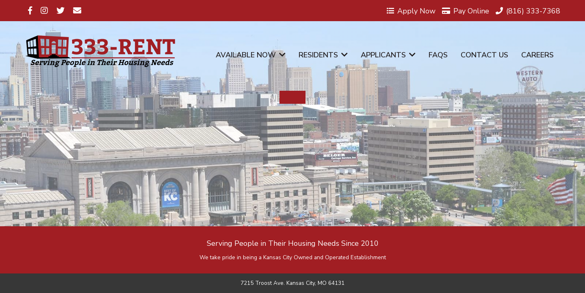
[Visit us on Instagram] (44, 11)
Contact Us (484, 55)
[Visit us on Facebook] (30, 11)
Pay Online (465, 10)
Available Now (251, 55)
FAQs (438, 55)
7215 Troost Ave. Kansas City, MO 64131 (292, 283)
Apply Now (411, 10)
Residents (323, 55)
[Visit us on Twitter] (60, 11)
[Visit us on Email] (77, 11)
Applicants (388, 55)
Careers (537, 55)
